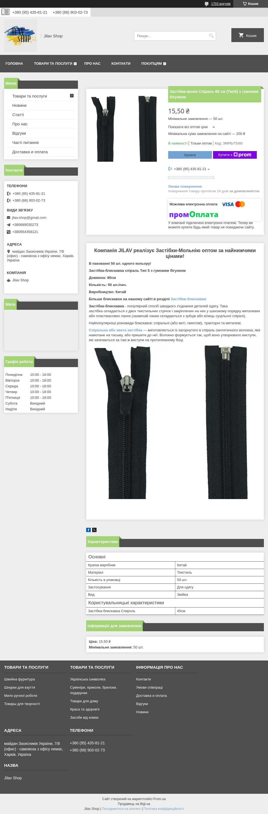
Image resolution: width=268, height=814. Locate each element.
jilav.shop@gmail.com (29, 218)
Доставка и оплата (30, 151)
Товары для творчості (22, 704)
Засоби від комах (84, 717)
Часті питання (25, 142)
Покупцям (151, 63)
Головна (14, 63)
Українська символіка (87, 679)
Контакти (121, 63)
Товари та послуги (53, 63)
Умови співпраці (149, 687)
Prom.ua (159, 799)
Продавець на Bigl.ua (134, 804)
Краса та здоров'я (84, 709)
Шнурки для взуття (19, 687)
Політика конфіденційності (164, 809)
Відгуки (19, 133)
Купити (190, 155)
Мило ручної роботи (20, 696)
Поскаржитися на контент (121, 809)
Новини (19, 105)
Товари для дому (84, 701)
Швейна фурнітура (19, 679)
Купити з (234, 154)
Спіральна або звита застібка (115, 330)
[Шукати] (211, 36)
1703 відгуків (221, 4)
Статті (18, 114)
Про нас (92, 63)
